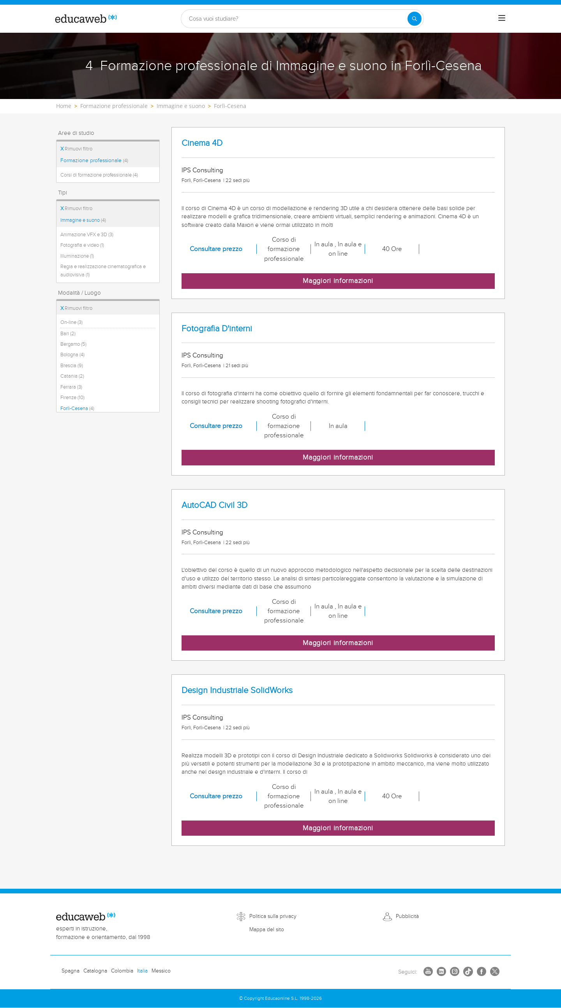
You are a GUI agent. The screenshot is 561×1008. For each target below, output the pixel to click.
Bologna (72, 355)
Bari (68, 334)
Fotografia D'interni (217, 329)
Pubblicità (407, 916)
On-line (71, 322)
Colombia (122, 971)
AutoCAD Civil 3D (214, 505)
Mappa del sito (266, 930)
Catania (72, 376)
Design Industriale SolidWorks (237, 690)
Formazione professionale (94, 160)
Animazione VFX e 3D (86, 235)
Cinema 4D (202, 143)
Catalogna (95, 971)
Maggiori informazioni (338, 281)
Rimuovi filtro (76, 149)
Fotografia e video (82, 245)
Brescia (71, 366)
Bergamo (73, 344)
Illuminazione (77, 256)
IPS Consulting (202, 170)
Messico (161, 971)
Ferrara (71, 387)
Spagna (70, 971)
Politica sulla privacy (272, 916)
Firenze (72, 397)
